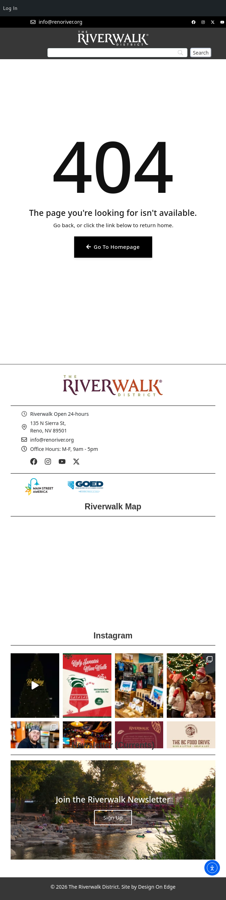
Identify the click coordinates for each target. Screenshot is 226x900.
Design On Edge (156, 886)
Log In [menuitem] (10, 8)
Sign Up (113, 817)
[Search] (200, 52)
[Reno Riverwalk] (113, 571)
